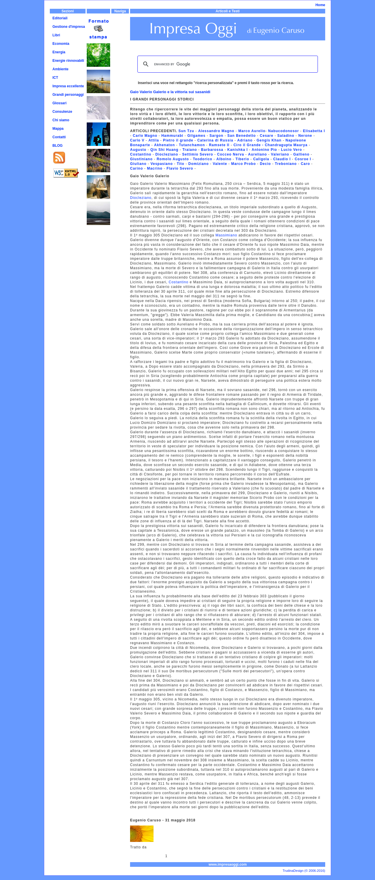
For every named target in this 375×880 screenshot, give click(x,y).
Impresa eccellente (68, 86)
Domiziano (198, 164)
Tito (180, 164)
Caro (305, 164)
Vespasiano (162, 164)
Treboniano (286, 164)
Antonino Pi (263, 150)
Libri (56, 35)
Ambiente (60, 69)
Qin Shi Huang (164, 150)
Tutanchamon (192, 145)
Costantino (140, 154)
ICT (55, 78)
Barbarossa (212, 150)
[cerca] (226, 64)
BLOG (57, 146)
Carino (136, 168)
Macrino (155, 168)
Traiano (190, 150)
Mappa (58, 129)
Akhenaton (164, 145)
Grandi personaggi (68, 95)
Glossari (59, 103)
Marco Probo (243, 164)
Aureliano (257, 154)
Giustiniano (142, 159)
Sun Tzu (186, 131)
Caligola (261, 159)
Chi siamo (60, 120)
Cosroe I (303, 159)
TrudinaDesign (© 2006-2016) (304, 870)
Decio (265, 164)
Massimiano (225, 235)
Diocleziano (166, 154)
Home (320, 5)
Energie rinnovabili (68, 61)
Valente (220, 164)
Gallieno (301, 154)
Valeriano (280, 154)
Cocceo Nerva (231, 154)
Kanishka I (237, 150)
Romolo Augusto (173, 159)
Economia (60, 44)
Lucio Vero (291, 150)
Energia (58, 52)
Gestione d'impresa (68, 27)
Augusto (138, 150)
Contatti (59, 137)
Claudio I (282, 159)
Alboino (223, 159)
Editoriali (59, 18)
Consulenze (62, 112)
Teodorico (202, 159)
